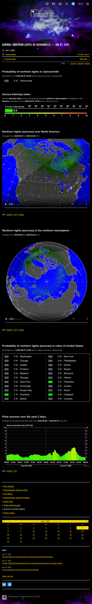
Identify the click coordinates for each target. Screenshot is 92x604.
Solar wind (8, 501)
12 (58, 531)
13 (70, 531)
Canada (80, 63)
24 (34, 538)
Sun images (9, 486)
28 (82, 538)
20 (70, 535)
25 (46, 538)
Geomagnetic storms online (16, 490)
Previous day (10, 59)
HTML (21, 214)
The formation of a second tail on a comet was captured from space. (27, 557)
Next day (83, 59)
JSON (9, 214)
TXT (15, 214)
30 (21, 541)
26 (58, 538)
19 (58, 535)
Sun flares (8, 494)
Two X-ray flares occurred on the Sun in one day (20, 570)
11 (46, 531)
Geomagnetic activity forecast (17, 498)
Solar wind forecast (12, 505)
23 (21, 538)
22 (8, 538)
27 (70, 538)
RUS (80, 4)
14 (82, 531)
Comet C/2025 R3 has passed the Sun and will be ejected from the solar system (32, 563)
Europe (73, 63)
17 (34, 535)
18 (46, 535)
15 (8, 535)
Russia (87, 63)
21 (82, 535)
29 (8, 541)
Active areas (9, 513)
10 (34, 531)
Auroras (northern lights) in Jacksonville (26, 45)
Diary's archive (7, 576)
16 (21, 535)
